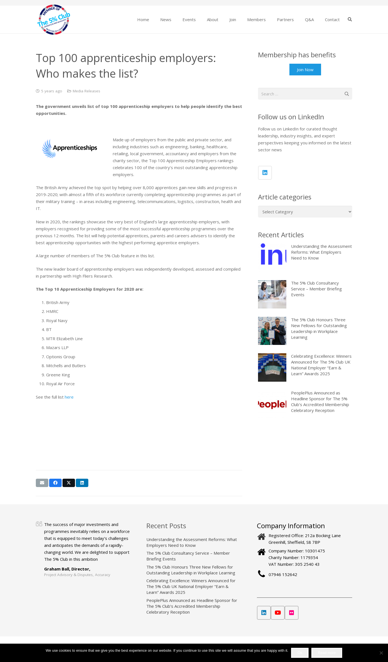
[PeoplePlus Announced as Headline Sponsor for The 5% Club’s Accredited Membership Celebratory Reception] (272, 404)
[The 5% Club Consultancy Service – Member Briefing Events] (272, 294)
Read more (327, 653)
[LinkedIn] (265, 173)
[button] (349, 19)
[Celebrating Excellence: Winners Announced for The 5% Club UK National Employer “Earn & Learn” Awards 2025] (272, 368)
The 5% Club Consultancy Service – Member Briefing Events (316, 288)
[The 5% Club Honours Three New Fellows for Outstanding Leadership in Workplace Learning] (272, 331)
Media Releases (86, 90)
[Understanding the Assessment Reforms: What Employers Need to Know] (272, 257)
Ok (299, 653)
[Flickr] (292, 613)
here (69, 397)
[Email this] (42, 483)
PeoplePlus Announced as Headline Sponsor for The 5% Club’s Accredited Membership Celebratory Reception (320, 401)
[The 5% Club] (54, 19)
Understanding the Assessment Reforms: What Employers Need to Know (321, 252)
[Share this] (55, 483)
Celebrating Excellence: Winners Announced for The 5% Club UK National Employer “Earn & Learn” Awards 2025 (321, 365)
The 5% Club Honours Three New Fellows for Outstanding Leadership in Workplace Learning (319, 328)
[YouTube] (278, 613)
